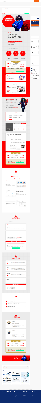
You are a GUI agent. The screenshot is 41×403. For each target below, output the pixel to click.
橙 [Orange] (16, 395)
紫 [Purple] (35, 63)
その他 (23, 394)
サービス (24, 393)
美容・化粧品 (24, 395)
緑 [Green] (15, 397)
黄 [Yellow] (15, 396)
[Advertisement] (20, 3)
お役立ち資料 (33, 394)
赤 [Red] (7, 8)
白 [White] (33, 59)
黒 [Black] (33, 64)
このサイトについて (3, 394)
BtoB (5, 8)
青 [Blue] (32, 63)
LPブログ (33, 393)
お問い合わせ (33, 395)
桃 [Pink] (35, 59)
